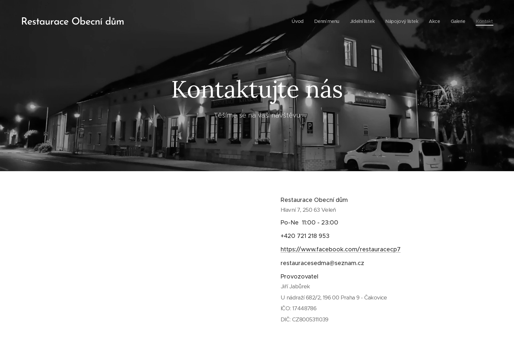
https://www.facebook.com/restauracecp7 (341, 249)
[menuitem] (290, 21)
